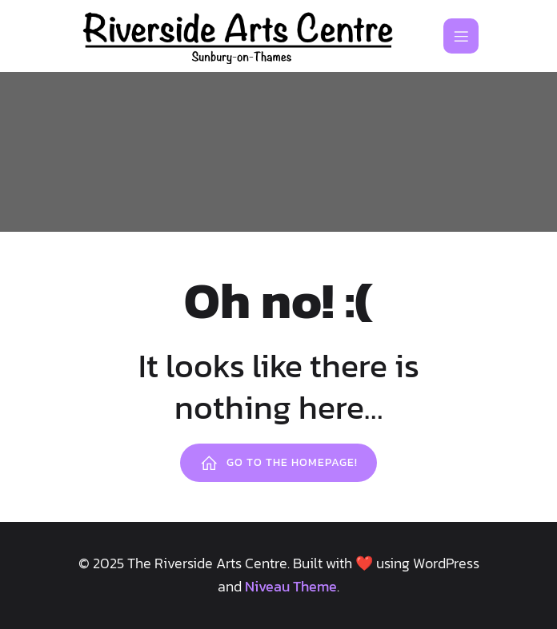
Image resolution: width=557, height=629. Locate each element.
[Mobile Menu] (461, 36)
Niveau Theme (291, 586)
